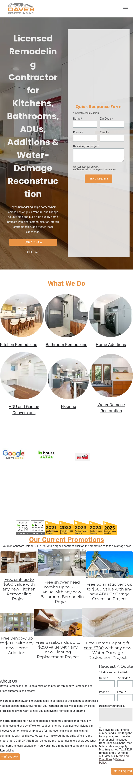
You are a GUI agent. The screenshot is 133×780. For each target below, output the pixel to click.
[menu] (125, 8)
